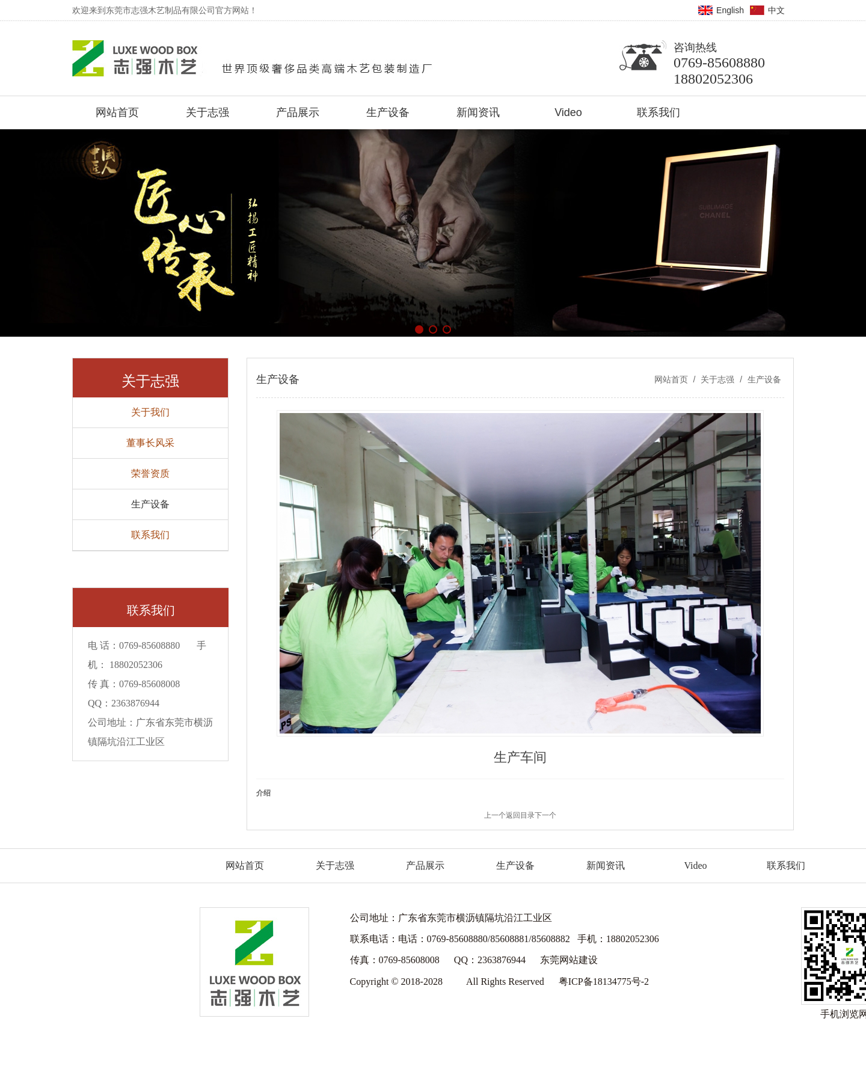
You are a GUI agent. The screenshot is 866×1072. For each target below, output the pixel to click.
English (730, 10)
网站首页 (671, 379)
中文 (776, 10)
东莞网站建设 (569, 960)
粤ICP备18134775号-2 (604, 981)
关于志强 (717, 379)
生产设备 (763, 379)
